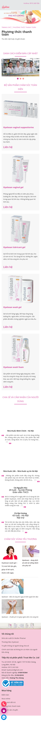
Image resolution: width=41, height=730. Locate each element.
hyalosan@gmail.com (15, 670)
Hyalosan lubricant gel (14, 247)
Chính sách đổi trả (8, 702)
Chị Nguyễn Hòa (20, 488)
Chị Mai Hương (20, 513)
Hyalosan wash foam (13, 367)
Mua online (6, 698)
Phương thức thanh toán (11, 706)
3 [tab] (23, 78)
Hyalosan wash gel (12, 307)
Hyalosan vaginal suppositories (18, 127)
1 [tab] (18, 78)
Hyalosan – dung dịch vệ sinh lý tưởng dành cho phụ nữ (30, 563)
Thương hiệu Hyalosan (10, 642)
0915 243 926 (13, 667)
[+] (7, 442)
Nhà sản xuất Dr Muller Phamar (14, 638)
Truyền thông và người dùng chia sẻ (15, 646)
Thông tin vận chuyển (10, 710)
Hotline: (27, 3)
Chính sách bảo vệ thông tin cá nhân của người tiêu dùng (19, 650)
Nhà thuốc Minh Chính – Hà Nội (20, 431)
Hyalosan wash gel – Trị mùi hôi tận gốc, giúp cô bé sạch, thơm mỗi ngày (9, 568)
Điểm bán (5, 695)
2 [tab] (20, 78)
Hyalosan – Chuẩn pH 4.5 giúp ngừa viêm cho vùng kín (20, 617)
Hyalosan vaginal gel (13, 187)
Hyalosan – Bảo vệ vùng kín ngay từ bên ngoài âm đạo (20, 597)
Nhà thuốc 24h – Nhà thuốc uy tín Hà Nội (20, 471)
